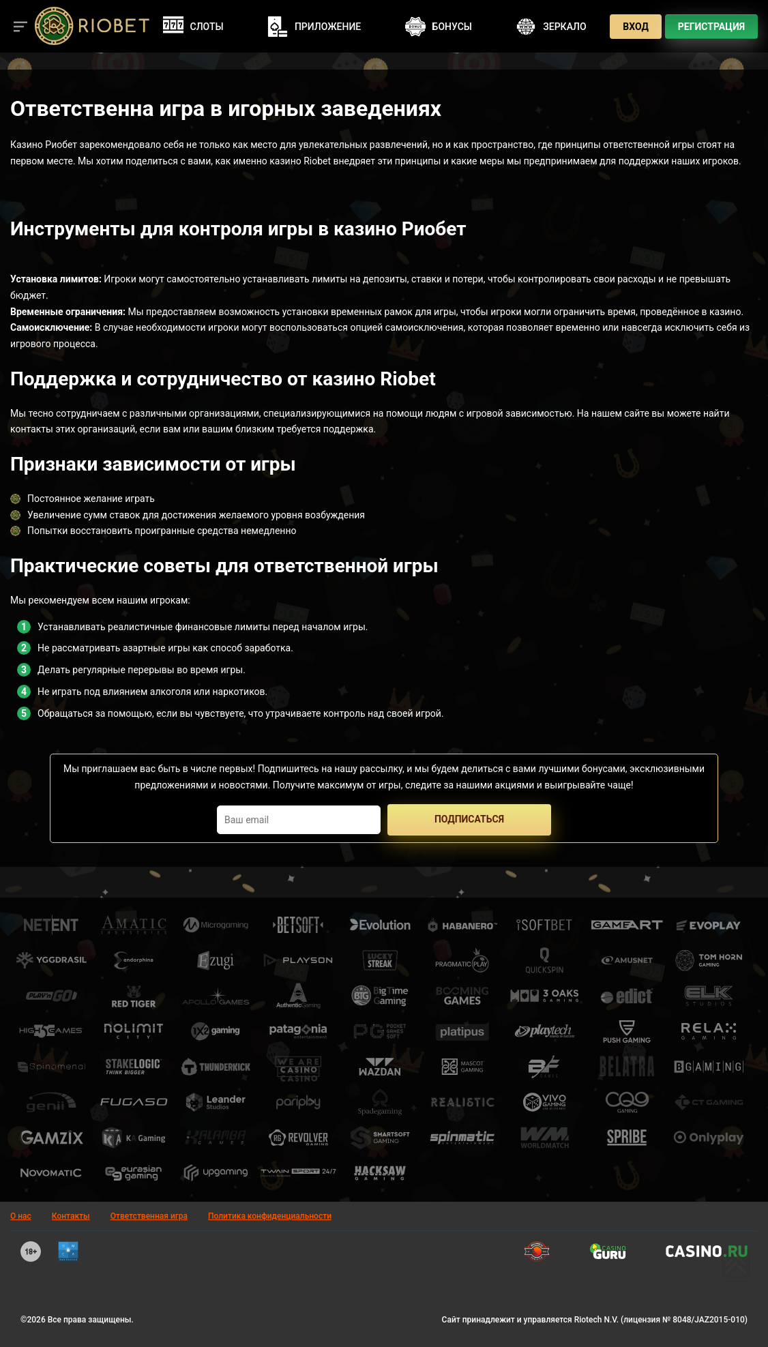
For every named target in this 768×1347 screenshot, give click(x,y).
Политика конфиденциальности (269, 1216)
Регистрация (711, 26)
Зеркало (551, 26)
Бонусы (438, 26)
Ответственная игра (149, 1216)
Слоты (193, 26)
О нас (20, 1216)
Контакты (71, 1216)
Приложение (314, 26)
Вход (636, 26)
